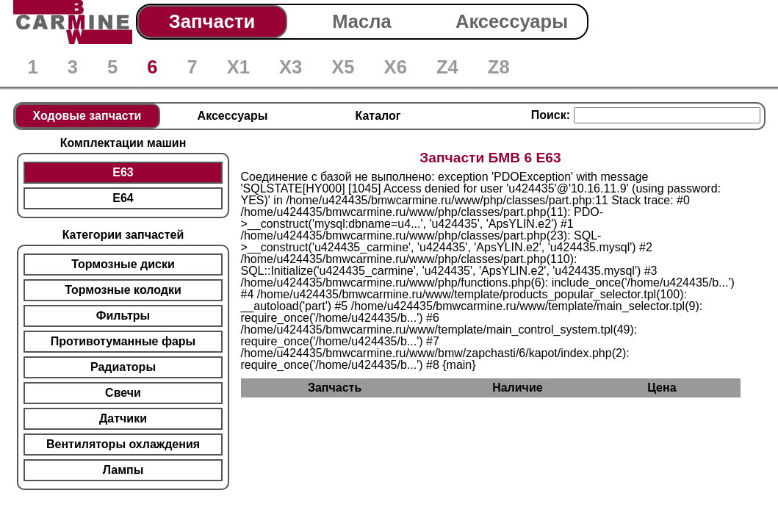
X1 (238, 67)
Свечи (123, 392)
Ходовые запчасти (87, 115)
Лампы (123, 470)
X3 (290, 67)
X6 (395, 67)
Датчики (123, 418)
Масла (362, 21)
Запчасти (212, 21)
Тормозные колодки (123, 290)
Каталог (378, 115)
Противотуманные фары (123, 341)
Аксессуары (511, 21)
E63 (122, 172)
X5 (342, 67)
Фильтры (123, 315)
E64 (122, 198)
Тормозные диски (123, 264)
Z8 (499, 67)
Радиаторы (123, 367)
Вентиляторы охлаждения (123, 444)
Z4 (447, 67)
